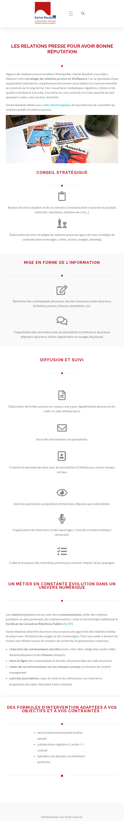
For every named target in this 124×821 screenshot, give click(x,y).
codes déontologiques (56, 105)
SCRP (68, 624)
